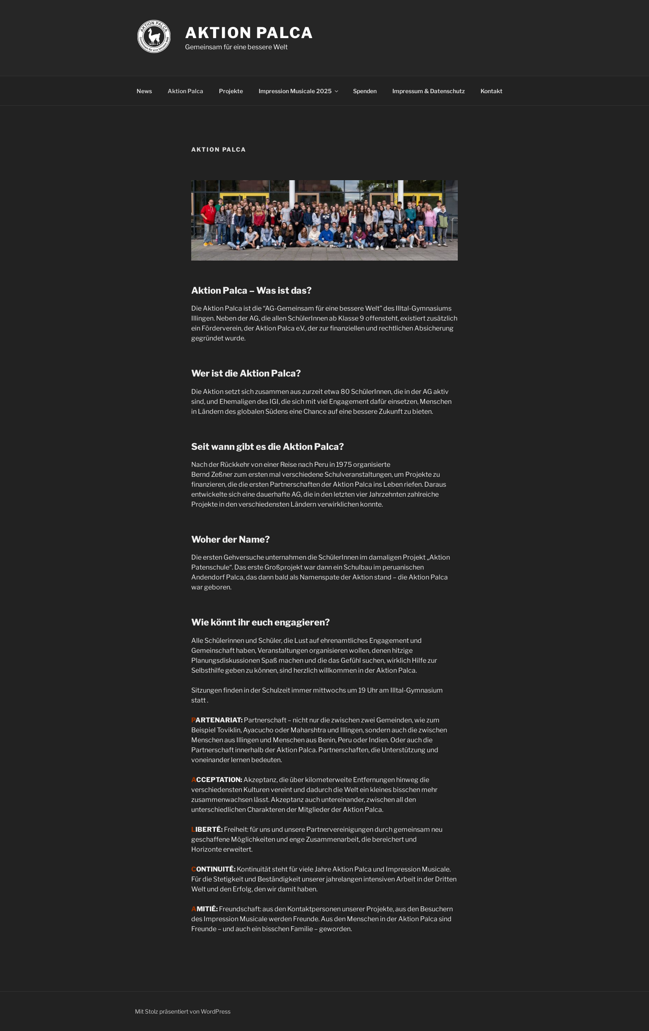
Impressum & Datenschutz (428, 90)
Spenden (365, 90)
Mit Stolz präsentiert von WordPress (183, 1011)
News (144, 90)
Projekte (231, 90)
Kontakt (491, 90)
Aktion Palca (249, 33)
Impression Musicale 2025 (299, 90)
